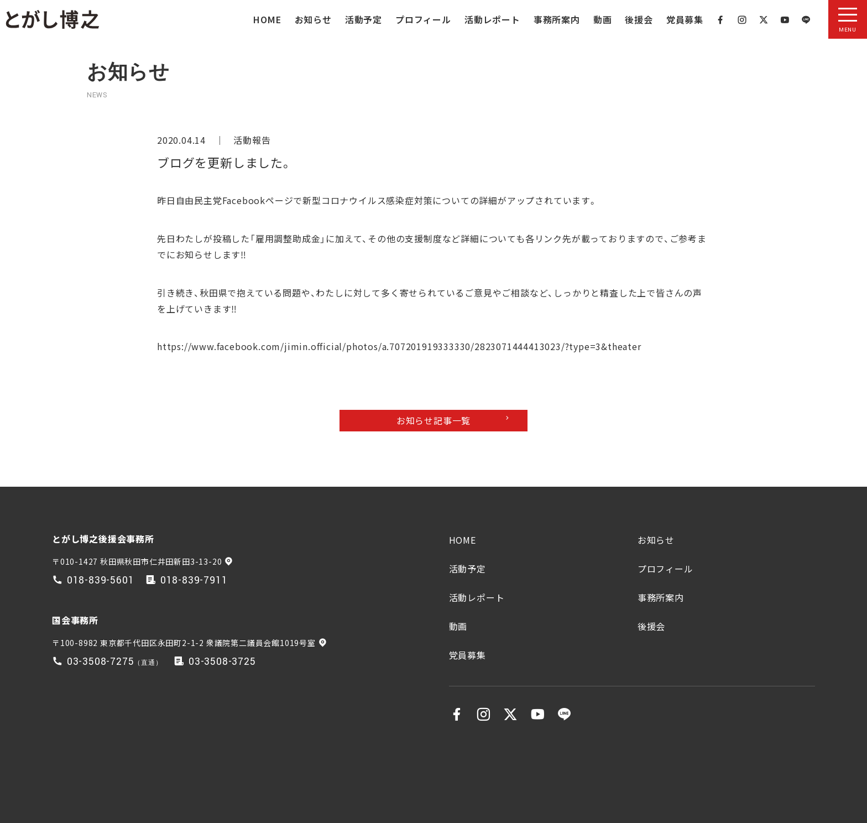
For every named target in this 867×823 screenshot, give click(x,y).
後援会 (638, 19)
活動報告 (251, 140)
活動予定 (363, 19)
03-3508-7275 (100, 662)
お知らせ (313, 19)
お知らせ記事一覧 (433, 420)
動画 (602, 19)
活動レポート (492, 19)
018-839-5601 (100, 580)
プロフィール (423, 19)
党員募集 (684, 19)
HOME (267, 19)
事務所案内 (557, 19)
